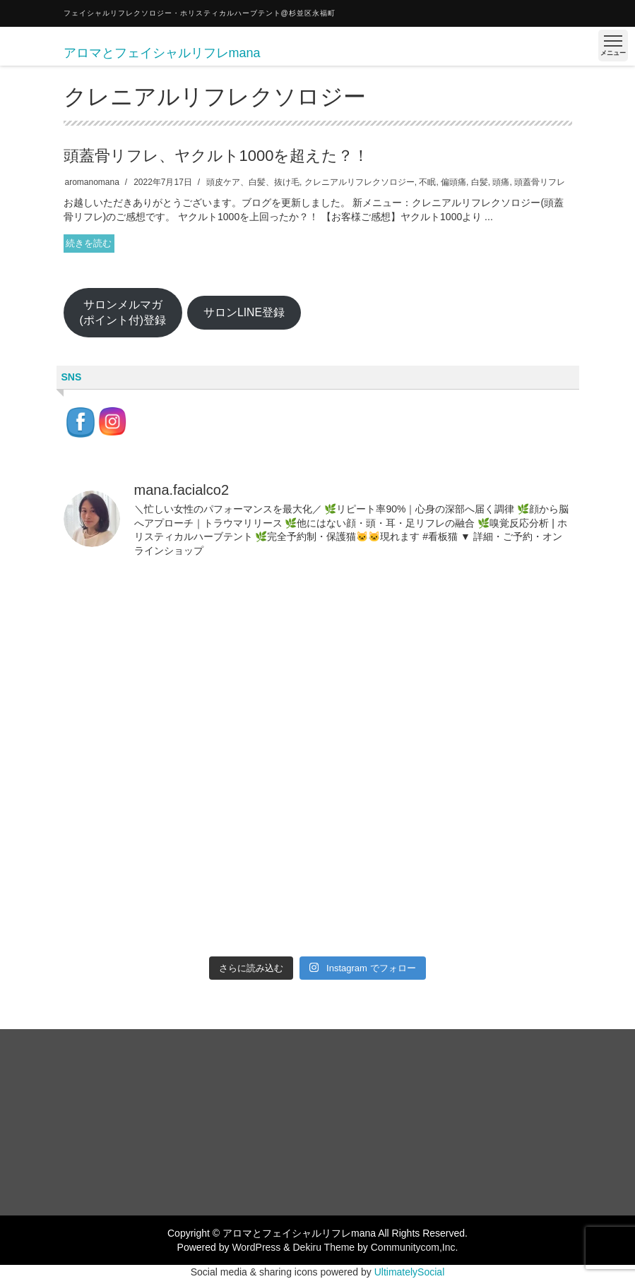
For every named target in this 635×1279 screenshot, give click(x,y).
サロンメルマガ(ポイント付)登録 (122, 313)
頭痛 (500, 182)
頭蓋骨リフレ (539, 182)
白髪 (479, 182)
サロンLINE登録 (244, 312)
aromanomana (92, 182)
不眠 (427, 182)
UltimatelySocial (409, 1272)
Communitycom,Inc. (414, 1247)
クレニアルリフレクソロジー (359, 182)
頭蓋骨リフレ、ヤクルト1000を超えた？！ (216, 155)
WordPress (256, 1247)
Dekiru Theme (323, 1247)
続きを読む (89, 243)
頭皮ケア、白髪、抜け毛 (252, 182)
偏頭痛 (453, 182)
